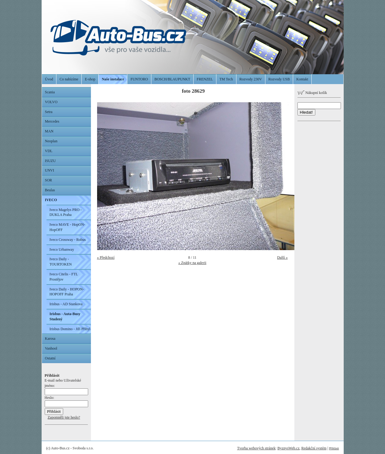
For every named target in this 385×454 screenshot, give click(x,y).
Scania (50, 92)
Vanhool (51, 348)
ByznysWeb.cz (288, 448)
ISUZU (50, 161)
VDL (49, 151)
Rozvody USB (279, 79)
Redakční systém (313, 448)
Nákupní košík (312, 93)
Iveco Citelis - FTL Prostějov (64, 277)
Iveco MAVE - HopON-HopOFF (67, 227)
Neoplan (51, 141)
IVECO (51, 200)
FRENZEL (205, 79)
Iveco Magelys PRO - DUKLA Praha (66, 212)
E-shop (90, 79)
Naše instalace (113, 79)
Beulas (50, 190)
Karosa (50, 338)
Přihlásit (334, 448)
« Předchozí (106, 257)
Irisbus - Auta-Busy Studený (65, 316)
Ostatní (50, 358)
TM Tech (226, 79)
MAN (49, 131)
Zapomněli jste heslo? (64, 417)
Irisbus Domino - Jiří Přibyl (70, 329)
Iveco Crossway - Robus (68, 239)
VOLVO (51, 102)
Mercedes (52, 121)
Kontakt (302, 79)
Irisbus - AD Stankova (66, 304)
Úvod (49, 79)
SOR (48, 180)
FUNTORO (139, 79)
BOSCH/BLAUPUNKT (172, 79)
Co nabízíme (68, 79)
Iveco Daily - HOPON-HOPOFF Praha (67, 292)
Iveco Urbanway (62, 249)
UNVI (49, 170)
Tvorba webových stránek (256, 448)
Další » (282, 257)
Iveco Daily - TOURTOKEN (61, 261)
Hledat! (306, 112)
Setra (49, 112)
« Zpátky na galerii (192, 263)
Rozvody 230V (251, 79)
